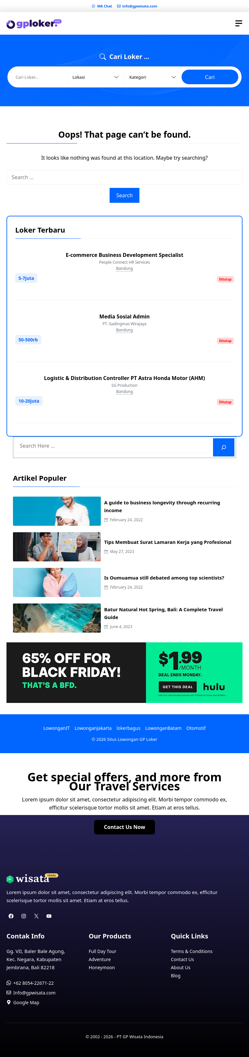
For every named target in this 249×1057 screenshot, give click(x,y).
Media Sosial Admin (124, 316)
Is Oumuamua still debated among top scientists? (164, 577)
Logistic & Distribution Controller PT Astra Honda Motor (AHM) (124, 378)
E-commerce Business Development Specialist (125, 255)
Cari (210, 77)
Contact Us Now (124, 827)
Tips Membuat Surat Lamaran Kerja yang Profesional (167, 542)
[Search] (223, 447)
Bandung (124, 268)
